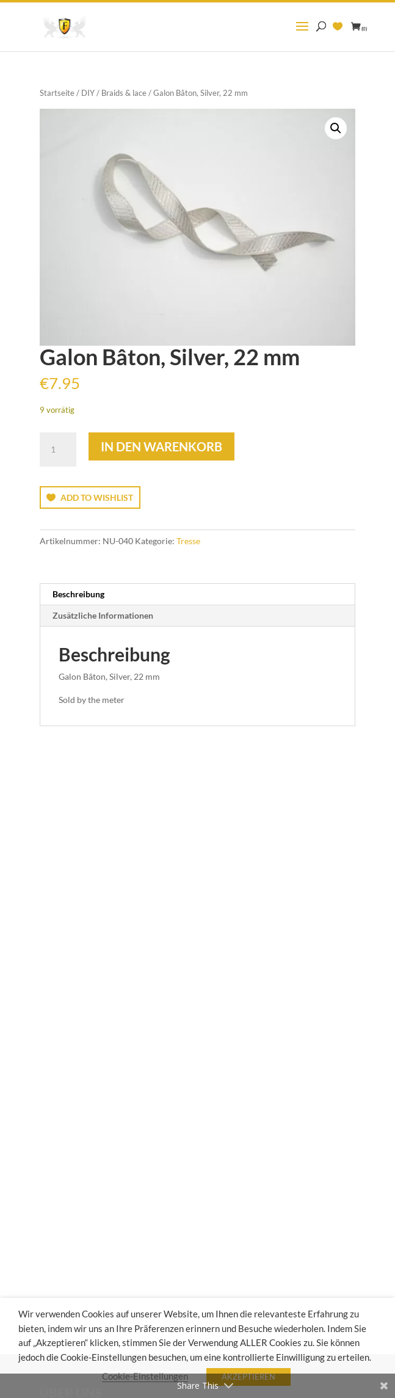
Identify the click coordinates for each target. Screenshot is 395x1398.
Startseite (57, 93)
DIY (88, 93)
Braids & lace (124, 93)
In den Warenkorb (161, 446)
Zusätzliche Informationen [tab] (103, 615)
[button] (336, 128)
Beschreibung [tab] (78, 594)
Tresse (188, 541)
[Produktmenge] (58, 449)
